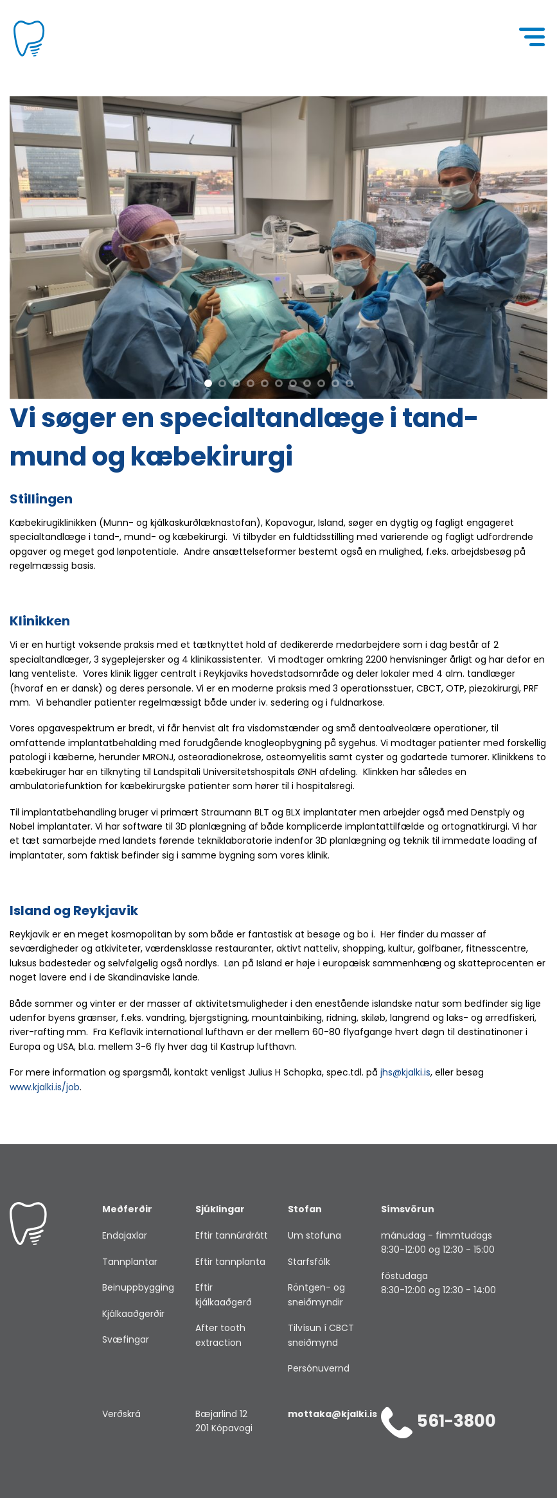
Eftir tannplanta (230, 1261)
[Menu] (533, 38)
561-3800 (438, 1421)
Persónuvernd (318, 1368)
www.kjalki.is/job (45, 1087)
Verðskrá (121, 1413)
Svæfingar (125, 1339)
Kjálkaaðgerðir (133, 1313)
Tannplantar (129, 1261)
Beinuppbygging (138, 1287)
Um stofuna (314, 1235)
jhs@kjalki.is (405, 1072)
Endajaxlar (124, 1235)
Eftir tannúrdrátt (231, 1235)
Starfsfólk (309, 1261)
